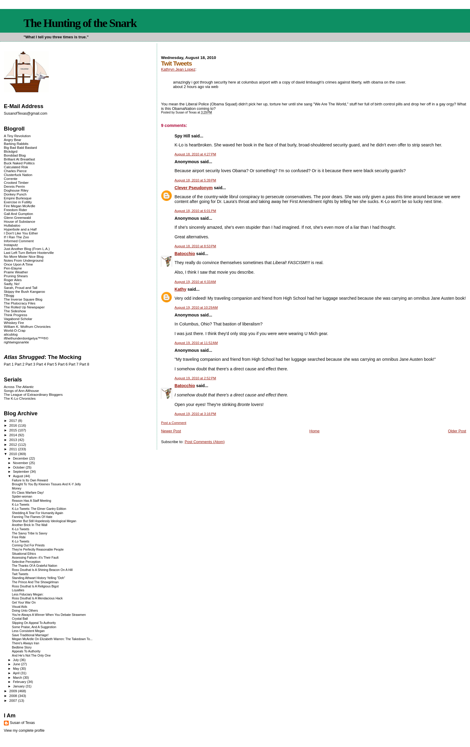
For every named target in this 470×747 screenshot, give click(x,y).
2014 (13, 435)
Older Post (457, 431)
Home (314, 431)
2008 (13, 696)
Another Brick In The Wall (29, 525)
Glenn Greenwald (17, 217)
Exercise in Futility (18, 202)
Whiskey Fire (14, 323)
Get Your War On (24, 602)
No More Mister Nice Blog (23, 256)
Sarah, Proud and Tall (20, 288)
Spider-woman (22, 496)
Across (19, 387)
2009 (13, 691)
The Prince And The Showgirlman (35, 582)
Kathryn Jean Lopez (178, 69)
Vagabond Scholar (18, 319)
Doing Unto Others (25, 610)
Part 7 (74, 364)
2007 (13, 700)
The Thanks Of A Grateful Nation (34, 565)
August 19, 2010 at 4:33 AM (195, 282)
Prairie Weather (16, 272)
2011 (13, 449)
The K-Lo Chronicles (20, 398)
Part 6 (63, 364)
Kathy (180, 289)
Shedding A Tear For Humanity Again (37, 513)
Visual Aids (19, 606)
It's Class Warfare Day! (28, 492)
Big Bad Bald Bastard (20, 147)
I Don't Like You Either (21, 233)
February (20, 682)
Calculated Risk (16, 167)
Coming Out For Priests (28, 545)
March (18, 677)
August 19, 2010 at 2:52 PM (195, 378)
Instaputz (11, 245)
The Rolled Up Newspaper (24, 307)
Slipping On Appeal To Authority (34, 623)
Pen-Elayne (13, 268)
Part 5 (52, 364)
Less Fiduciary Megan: (27, 594)
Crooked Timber (16, 182)
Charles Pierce (15, 171)
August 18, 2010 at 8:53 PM (195, 246)
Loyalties (18, 590)
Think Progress (15, 315)
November (21, 463)
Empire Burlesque (17, 198)
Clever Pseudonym (193, 187)
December (21, 458)
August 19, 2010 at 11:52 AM (196, 343)
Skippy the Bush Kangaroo (24, 291)
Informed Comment (19, 241)
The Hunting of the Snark (79, 23)
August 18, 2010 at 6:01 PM (195, 211)
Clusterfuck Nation (18, 175)
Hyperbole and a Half (20, 229)
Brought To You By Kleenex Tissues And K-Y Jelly (46, 484)
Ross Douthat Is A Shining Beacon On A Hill (42, 570)
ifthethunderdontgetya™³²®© (26, 338)
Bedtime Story (22, 647)
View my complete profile (24, 730)
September (21, 471)
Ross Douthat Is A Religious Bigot (35, 586)
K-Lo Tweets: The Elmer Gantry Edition (39, 508)
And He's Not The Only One (31, 655)
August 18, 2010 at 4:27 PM (195, 154)
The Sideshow (15, 311)
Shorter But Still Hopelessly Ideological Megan (44, 521)
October (19, 467)
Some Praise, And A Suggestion (34, 627)
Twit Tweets (20, 574)
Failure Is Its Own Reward (30, 480)
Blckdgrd (10, 151)
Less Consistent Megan (28, 631)
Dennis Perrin (14, 186)
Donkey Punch (15, 194)
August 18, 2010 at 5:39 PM (195, 180)
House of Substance (19, 221)
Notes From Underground (23, 260)
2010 (13, 454)
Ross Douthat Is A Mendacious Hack (37, 598)
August (18, 476)
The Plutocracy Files (19, 303)
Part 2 (20, 364)
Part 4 (41, 364)
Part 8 (84, 364)
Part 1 (9, 364)
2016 (13, 425)
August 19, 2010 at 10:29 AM (196, 307)
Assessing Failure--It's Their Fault (35, 557)
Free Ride (19, 537)
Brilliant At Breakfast (19, 159)
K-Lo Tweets (20, 504)
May (16, 668)
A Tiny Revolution (17, 136)
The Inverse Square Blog (23, 299)
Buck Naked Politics (19, 163)
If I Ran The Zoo (16, 237)
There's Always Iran (25, 643)
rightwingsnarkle (16, 342)
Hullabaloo (12, 225)
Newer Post (171, 431)
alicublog (11, 334)
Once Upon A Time (18, 264)
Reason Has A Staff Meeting (31, 500)
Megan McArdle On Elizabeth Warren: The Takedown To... (52, 639)
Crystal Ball (20, 618)
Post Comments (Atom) (205, 442)
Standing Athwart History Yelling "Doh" (38, 578)
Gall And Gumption (18, 214)
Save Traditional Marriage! (30, 635)
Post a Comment (173, 423)
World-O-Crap (14, 330)
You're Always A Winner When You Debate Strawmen (49, 614)
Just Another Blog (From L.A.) (27, 249)
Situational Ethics (24, 553)
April (16, 673)
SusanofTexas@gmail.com (25, 113)
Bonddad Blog (15, 155)
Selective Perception (26, 561)
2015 (13, 430)
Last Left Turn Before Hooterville (29, 252)
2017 (13, 420)
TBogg (9, 295)
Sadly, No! (12, 284)
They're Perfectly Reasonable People (38, 549)
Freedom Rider (15, 210)
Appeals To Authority (26, 651)
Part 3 (30, 364)
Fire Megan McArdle (19, 206)
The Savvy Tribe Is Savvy (29, 533)
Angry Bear (12, 140)
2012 (13, 444)
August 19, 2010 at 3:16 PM (195, 414)
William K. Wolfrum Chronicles (27, 326)
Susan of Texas (22, 723)
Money (16, 488)
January (19, 686)
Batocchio (184, 253)
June (17, 664)
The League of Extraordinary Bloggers (33, 394)
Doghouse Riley (16, 190)
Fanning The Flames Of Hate (32, 517)
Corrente (10, 179)
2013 (13, 440)
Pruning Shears (16, 276)
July (16, 660)
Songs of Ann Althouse (21, 391)
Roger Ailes (13, 280)
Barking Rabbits (16, 144)
